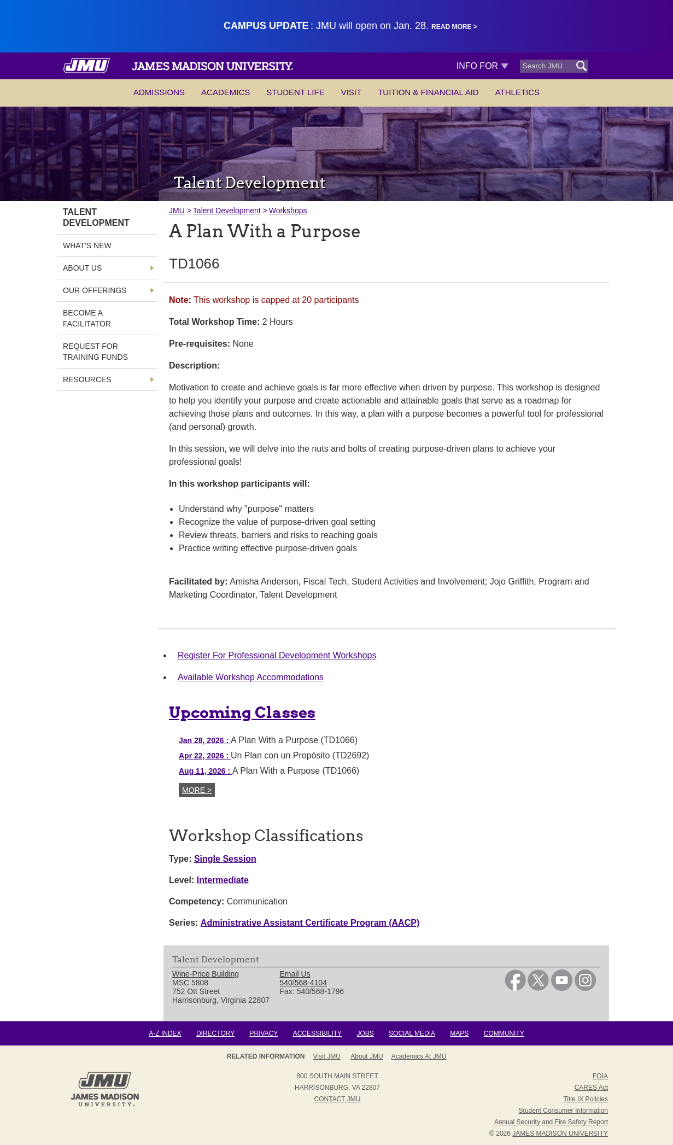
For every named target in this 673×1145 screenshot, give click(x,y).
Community (504, 1033)
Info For (482, 66)
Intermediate (223, 880)
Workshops (288, 210)
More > (197, 790)
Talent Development (227, 210)
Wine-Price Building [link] (205, 973)
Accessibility (317, 1033)
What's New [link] (87, 245)
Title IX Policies (585, 1099)
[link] (515, 988)
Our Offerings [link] (95, 290)
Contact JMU (337, 1099)
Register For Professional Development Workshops (277, 655)
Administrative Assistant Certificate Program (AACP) (310, 922)
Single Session (225, 858)
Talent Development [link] (96, 217)
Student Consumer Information (563, 1110)
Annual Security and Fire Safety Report (551, 1122)
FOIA (600, 1076)
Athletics (517, 92)
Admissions (159, 92)
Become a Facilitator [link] (87, 318)
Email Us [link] (295, 973)
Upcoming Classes (242, 712)
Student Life (295, 92)
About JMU (366, 1056)
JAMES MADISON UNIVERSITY (560, 1133)
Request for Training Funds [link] (95, 351)
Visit (351, 92)
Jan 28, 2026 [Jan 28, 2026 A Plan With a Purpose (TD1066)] (205, 740)
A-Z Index (165, 1033)
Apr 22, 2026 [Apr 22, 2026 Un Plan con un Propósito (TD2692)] (205, 755)
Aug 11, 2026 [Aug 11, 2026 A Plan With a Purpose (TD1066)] (205, 771)
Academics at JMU (419, 1056)
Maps (459, 1033)
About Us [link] (82, 268)
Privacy (264, 1033)
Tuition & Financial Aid (428, 92)
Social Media (412, 1033)
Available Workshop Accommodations (251, 677)
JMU (177, 210)
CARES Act (591, 1087)
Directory (215, 1033)
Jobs (364, 1033)
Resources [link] (87, 379)
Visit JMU (327, 1056)
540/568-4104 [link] (303, 982)
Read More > (454, 27)
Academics (225, 92)
